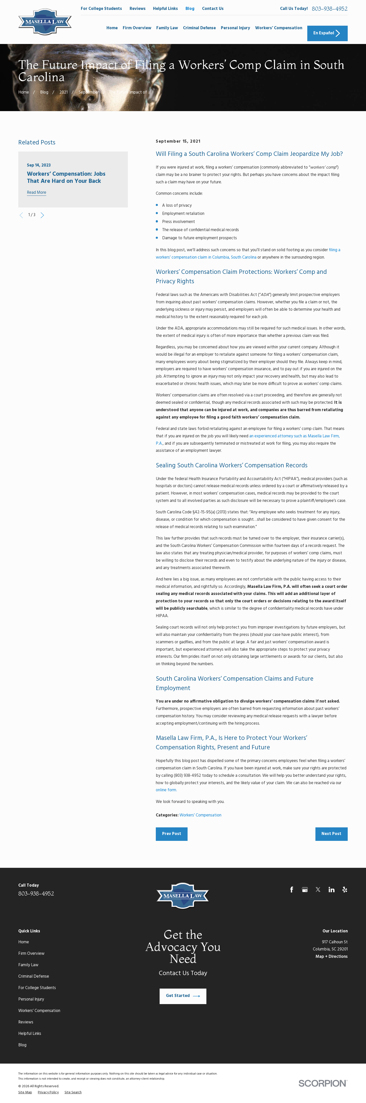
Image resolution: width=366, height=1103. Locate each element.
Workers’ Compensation (200, 815)
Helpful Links (165, 9)
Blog (190, 9)
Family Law (28, 965)
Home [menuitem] (112, 28)
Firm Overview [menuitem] (137, 28)
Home (23, 942)
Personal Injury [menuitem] (235, 28)
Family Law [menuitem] (167, 28)
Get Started (183, 996)
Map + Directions (332, 956)
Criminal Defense (33, 976)
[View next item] (42, 215)
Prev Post (171, 834)
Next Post (331, 834)
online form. (166, 790)
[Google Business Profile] (305, 889)
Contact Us (213, 9)
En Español (327, 33)
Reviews (138, 9)
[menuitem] (25, 1093)
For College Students (101, 9)
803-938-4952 (330, 9)
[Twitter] (318, 889)
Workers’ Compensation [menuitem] (278, 28)
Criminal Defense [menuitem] (199, 28)
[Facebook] (292, 889)
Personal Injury (31, 999)
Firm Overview (31, 953)
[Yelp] (345, 889)
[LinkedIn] (331, 889)
